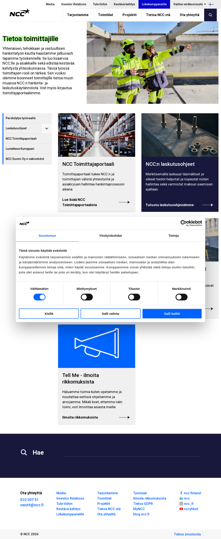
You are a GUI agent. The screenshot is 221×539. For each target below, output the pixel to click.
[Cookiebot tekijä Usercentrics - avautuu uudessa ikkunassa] (183, 223)
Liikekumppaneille (154, 4)
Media (50, 4)
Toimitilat (105, 15)
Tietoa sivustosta (187, 534)
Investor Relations (73, 4)
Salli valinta (110, 313)
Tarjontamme (78, 15)
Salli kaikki (172, 313)
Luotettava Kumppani (20, 148)
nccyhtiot (188, 508)
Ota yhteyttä (189, 15)
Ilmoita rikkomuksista (149, 498)
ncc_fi (186, 503)
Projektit (129, 15)
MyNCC (139, 509)
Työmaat (140, 493)
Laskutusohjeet (16, 128)
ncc (184, 498)
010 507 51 (29, 499)
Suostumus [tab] (47, 235)
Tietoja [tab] (174, 235)
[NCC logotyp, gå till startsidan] (19, 12)
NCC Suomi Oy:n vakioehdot (25, 159)
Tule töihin (100, 4)
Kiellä (49, 313)
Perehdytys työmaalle (21, 118)
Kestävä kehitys (124, 4)
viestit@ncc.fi (32, 505)
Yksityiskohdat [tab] (110, 235)
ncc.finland (190, 492)
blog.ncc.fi (141, 514)
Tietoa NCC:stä (158, 15)
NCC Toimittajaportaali (21, 138)
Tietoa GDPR (143, 504)
